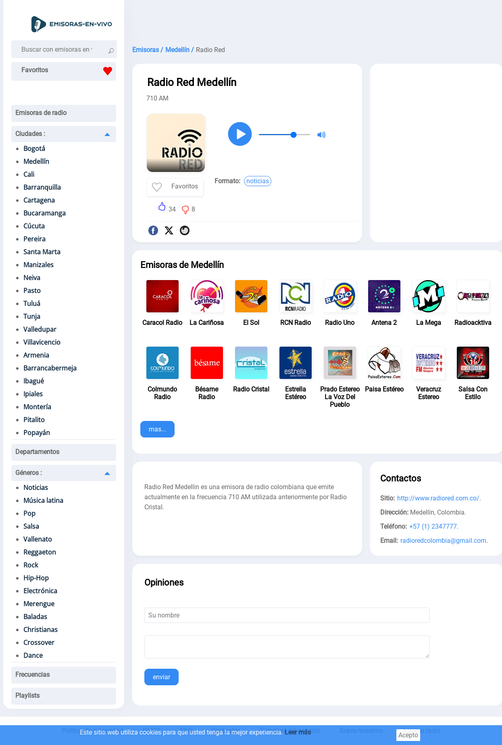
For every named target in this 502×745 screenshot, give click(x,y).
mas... (157, 429)
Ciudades (30, 134)
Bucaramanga (44, 213)
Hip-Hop (36, 577)
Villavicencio (41, 342)
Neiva (31, 277)
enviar (161, 677)
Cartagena (39, 200)
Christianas (40, 629)
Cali (28, 174)
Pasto (32, 290)
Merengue (38, 603)
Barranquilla (42, 187)
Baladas (35, 616)
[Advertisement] (436, 124)
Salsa (31, 526)
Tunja (31, 316)
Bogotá (34, 148)
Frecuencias (32, 674)
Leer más (298, 732)
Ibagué (33, 381)
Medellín (36, 161)
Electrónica (40, 590)
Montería (37, 406)
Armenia (36, 355)
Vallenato (37, 539)
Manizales (38, 264)
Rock (30, 565)
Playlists (27, 695)
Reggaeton (39, 552)
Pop (29, 513)
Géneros (28, 473)
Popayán (36, 432)
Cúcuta (34, 226)
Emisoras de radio (41, 113)
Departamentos (37, 452)
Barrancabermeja (50, 368)
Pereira (34, 238)
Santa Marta (41, 251)
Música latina (43, 500)
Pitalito (34, 419)
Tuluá (31, 303)
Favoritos (68, 71)
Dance (33, 655)
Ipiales (33, 393)
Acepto (408, 735)
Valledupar (39, 329)
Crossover (38, 642)
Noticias (35, 487)
